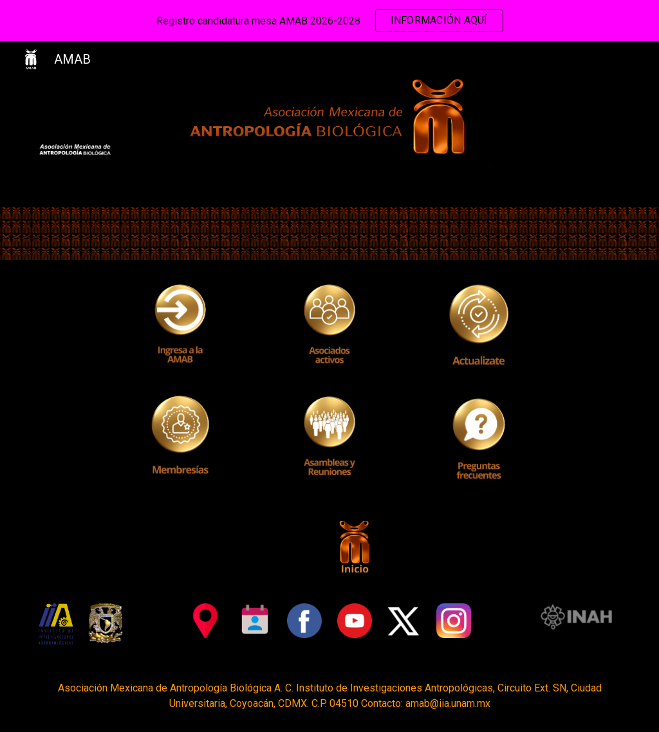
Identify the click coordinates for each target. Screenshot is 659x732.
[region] (329, 20)
